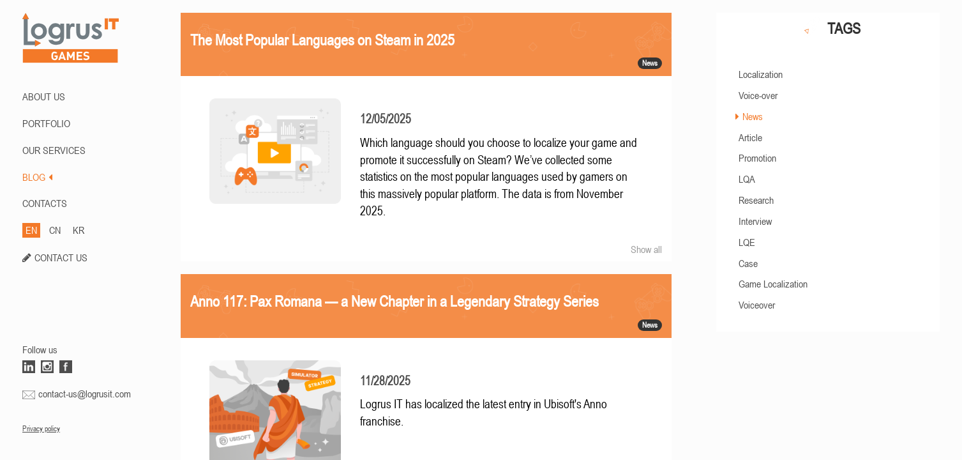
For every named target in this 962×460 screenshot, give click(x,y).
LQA (747, 179)
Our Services (54, 150)
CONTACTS (44, 203)
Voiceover (757, 304)
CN (55, 230)
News (752, 116)
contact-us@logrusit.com (84, 393)
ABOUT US (43, 96)
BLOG (37, 177)
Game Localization (773, 283)
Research (756, 200)
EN (31, 230)
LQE (747, 242)
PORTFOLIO (46, 123)
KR (78, 230)
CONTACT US (60, 257)
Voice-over (758, 95)
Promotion (757, 158)
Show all (646, 249)
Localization (761, 74)
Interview (755, 221)
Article (750, 137)
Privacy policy (41, 428)
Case (748, 263)
